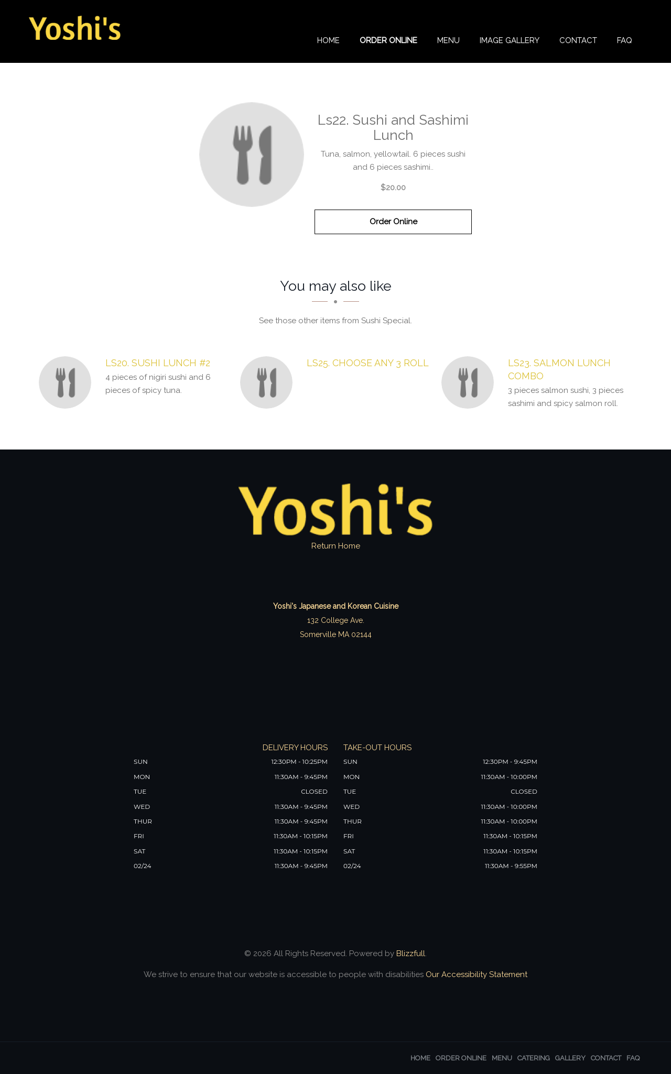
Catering (533, 1058)
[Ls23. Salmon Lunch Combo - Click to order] (470, 382)
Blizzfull (410, 953)
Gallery (570, 1058)
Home (328, 40)
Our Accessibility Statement (475, 974)
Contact (578, 40)
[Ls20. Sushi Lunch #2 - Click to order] (67, 382)
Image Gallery (509, 40)
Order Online (388, 40)
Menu (448, 40)
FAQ (624, 40)
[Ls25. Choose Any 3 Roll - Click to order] (269, 382)
